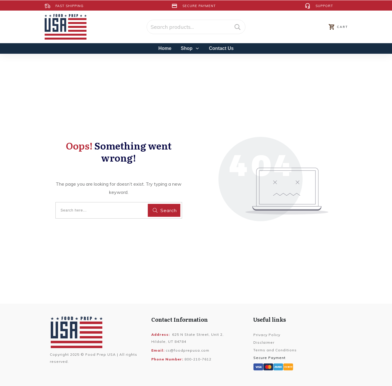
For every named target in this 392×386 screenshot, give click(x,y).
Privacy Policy (266, 335)
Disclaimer (263, 342)
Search (237, 26)
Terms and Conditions (275, 350)
